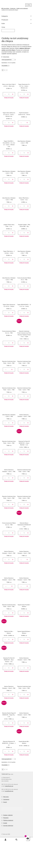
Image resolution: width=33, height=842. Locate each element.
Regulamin (5, 817)
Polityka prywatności (8, 820)
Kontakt (5, 823)
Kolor (17, 23)
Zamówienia (6, 799)
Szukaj (16, 839)
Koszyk (5, 802)
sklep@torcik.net (9, 786)
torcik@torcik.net (9, 791)
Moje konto (6, 796)
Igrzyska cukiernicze (8, 825)
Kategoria (17, 16)
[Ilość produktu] (8, 94)
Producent (17, 20)
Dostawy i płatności (8, 815)
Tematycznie (12, 8)
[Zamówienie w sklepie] (9, 59)
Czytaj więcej (6, 56)
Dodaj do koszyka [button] (8, 97)
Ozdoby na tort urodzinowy (22, 8)
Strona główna (6, 8)
